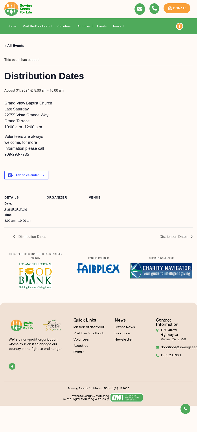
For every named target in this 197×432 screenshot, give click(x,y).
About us (84, 26)
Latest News (125, 327)
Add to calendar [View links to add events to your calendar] (27, 175)
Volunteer (64, 26)
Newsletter (124, 339)
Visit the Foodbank (37, 26)
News (117, 26)
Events (102, 26)
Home (12, 26)
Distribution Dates (31, 237)
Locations (123, 333)
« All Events (14, 45)
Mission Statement (89, 327)
